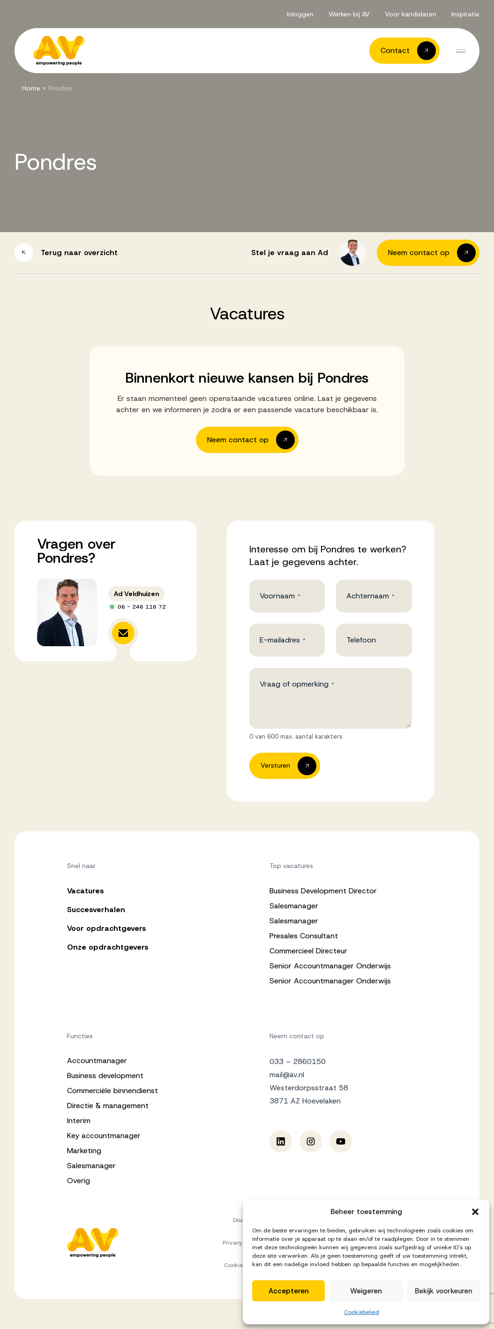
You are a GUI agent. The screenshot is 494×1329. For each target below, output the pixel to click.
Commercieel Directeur (308, 951)
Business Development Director (323, 891)
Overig (78, 1181)
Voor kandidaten (410, 14)
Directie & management (108, 1105)
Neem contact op (296, 1036)
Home (31, 88)
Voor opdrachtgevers (106, 928)
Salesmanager (293, 906)
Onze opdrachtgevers (108, 947)
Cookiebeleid (361, 1312)
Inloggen (300, 14)
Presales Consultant (303, 936)
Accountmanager (97, 1060)
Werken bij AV (349, 14)
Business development (105, 1075)
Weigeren (366, 1291)
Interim (78, 1120)
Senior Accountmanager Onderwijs (330, 966)
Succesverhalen (96, 909)
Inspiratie (465, 14)
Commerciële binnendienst (112, 1090)
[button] (475, 1211)
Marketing (84, 1150)
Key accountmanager (104, 1135)
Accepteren (289, 1291)
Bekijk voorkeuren (443, 1291)
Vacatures (85, 891)
